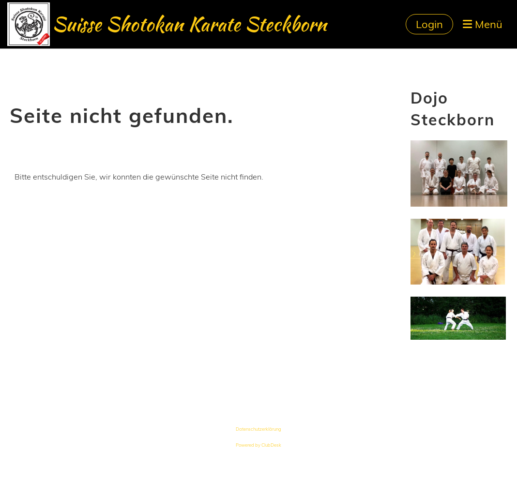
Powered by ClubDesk (258, 445)
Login (429, 24)
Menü (482, 24)
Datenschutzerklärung (258, 429)
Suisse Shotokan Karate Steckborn (189, 24)
